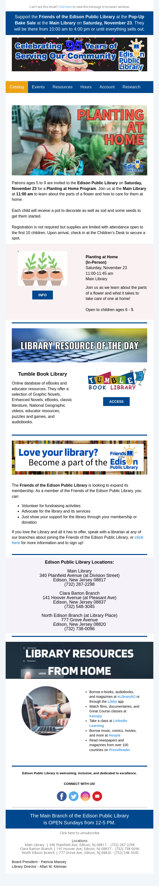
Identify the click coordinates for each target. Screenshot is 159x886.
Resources (63, 87)
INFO (42, 295)
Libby (112, 701)
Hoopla (114, 735)
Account (106, 87)
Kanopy (95, 716)
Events (38, 87)
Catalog (17, 87)
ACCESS (116, 402)
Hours (86, 87)
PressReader (119, 750)
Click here (65, 7)
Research (132, 87)
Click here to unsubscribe (79, 833)
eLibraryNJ (126, 697)
